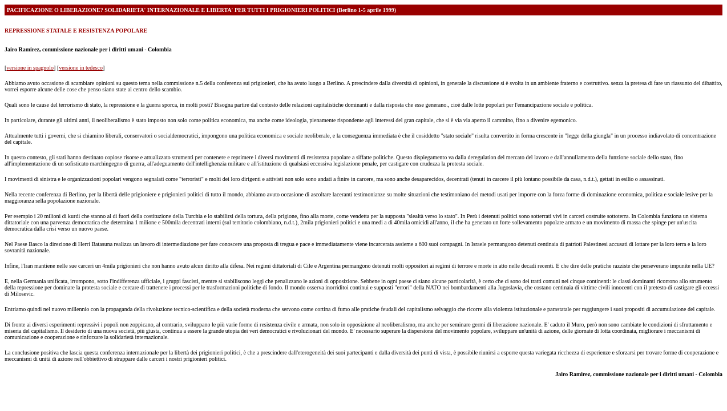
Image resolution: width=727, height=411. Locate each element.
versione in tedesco (81, 68)
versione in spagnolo (30, 68)
